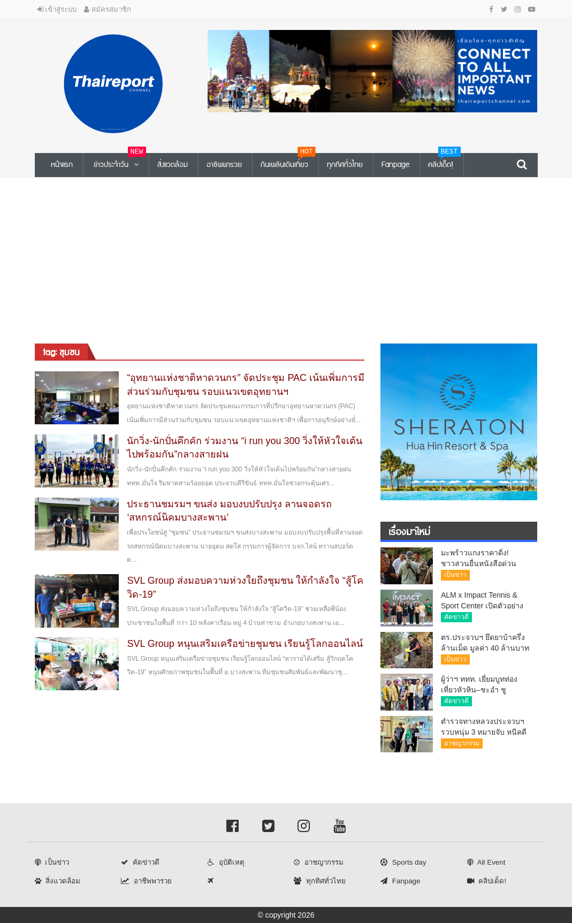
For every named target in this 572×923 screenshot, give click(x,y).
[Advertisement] (286, 258)
